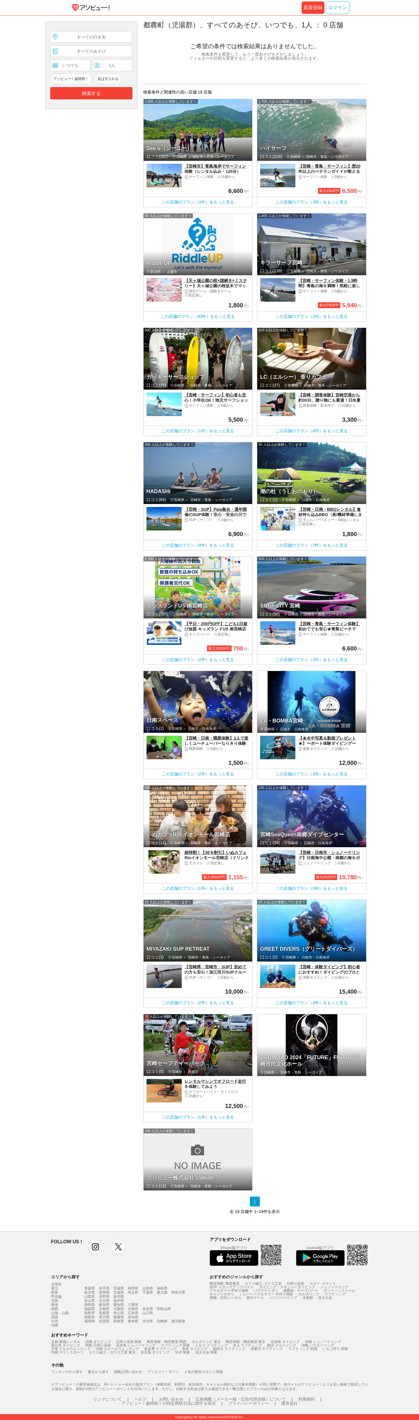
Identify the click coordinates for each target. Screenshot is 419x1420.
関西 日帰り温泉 (98, 1345)
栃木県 (89, 1292)
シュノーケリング (334, 1287)
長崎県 (118, 1321)
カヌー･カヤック (322, 1283)
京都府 (104, 1309)
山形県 (147, 1288)
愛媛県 (118, 1317)
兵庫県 (133, 1309)
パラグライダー (265, 1291)
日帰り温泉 (295, 1283)
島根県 (104, 1313)
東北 (54, 1288)
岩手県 (104, 1288)
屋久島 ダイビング (65, 1345)
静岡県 (89, 1305)
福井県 (118, 1301)
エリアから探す (65, 1276)
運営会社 (289, 1403)
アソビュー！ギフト (163, 1372)
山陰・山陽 (60, 1313)
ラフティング (335, 1294)
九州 (54, 1321)
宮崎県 (162, 1321)
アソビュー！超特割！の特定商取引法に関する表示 (168, 1403)
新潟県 (118, 1296)
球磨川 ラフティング (266, 1349)
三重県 (133, 1305)
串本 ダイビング (195, 1349)
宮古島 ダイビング (155, 1352)
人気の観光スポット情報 (203, 1372)
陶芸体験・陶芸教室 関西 (166, 1342)
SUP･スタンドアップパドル (232, 1287)
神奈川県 (178, 1292)
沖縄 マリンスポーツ (67, 1352)
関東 (54, 1292)
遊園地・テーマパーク (300, 1291)
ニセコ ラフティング (211, 1345)
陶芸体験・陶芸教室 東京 (245, 1342)
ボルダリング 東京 (206, 1342)
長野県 (104, 1296)
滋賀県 (89, 1309)
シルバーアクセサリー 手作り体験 (266, 1294)
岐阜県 (104, 1305)
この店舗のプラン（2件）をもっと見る (311, 316)
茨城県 (118, 1292)
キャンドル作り (222, 1294)
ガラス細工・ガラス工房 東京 (112, 1352)
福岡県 (89, 1321)
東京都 (162, 1292)
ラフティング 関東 (175, 1345)
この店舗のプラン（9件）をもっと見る (198, 545)
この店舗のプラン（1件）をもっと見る (198, 430)
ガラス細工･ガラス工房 (263, 1283)
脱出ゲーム (255, 1298)
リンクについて (107, 1399)
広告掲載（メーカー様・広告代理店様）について (241, 1399)
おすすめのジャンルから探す (236, 1276)
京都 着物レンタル (65, 1342)
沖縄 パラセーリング (317, 1345)
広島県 (133, 1313)
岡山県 (118, 1313)
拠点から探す (98, 1372)
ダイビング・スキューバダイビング (287, 1287)
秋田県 (133, 1288)
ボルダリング (308, 1294)
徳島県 (89, 1317)
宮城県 (118, 1288)
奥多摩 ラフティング (160, 1349)
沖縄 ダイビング (98, 1342)
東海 (54, 1304)
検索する (91, 93)
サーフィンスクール (339, 1291)
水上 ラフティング (247, 1345)
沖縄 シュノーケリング (323, 1342)
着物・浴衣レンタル (225, 1298)
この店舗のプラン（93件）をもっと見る (198, 316)
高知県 (133, 1317)
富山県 (89, 1301)
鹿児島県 (178, 1321)
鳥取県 (89, 1313)
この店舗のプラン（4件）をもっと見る (311, 430)
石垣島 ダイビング (285, 1342)
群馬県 (104, 1292)
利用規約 (306, 1399)
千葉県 (147, 1292)
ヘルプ (140, 1399)
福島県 (162, 1288)
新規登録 (313, 7)
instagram (95, 1246)
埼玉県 (133, 1292)
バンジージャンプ (283, 1298)
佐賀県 (104, 1321)
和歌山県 (164, 1309)
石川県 (104, 1301)
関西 (54, 1309)
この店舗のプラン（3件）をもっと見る (198, 202)
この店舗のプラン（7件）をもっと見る (311, 545)
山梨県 (89, 1296)
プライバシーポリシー (248, 1403)
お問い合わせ (171, 1399)
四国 (54, 1317)
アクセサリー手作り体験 (229, 1291)
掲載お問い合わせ (128, 1372)
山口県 (147, 1313)
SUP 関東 (182, 1352)
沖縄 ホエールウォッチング (117, 1349)
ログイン (337, 7)
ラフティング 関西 (302, 1349)
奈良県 (147, 1309)
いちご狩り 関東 (335, 1349)
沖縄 (54, 1325)
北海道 (56, 1284)
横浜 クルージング (281, 1345)
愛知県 (118, 1305)
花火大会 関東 (206, 1352)
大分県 (147, 1321)
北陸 (54, 1300)
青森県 (89, 1288)
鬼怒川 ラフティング (229, 1349)
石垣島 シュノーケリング (136, 1345)
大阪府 (118, 1309)
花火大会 (325, 1298)
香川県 (104, 1317)
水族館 (307, 1298)
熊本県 (133, 1321)
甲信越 (56, 1296)
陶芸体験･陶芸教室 (225, 1283)
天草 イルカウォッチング (71, 1349)
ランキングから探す (67, 1372)
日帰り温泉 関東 (129, 1342)
